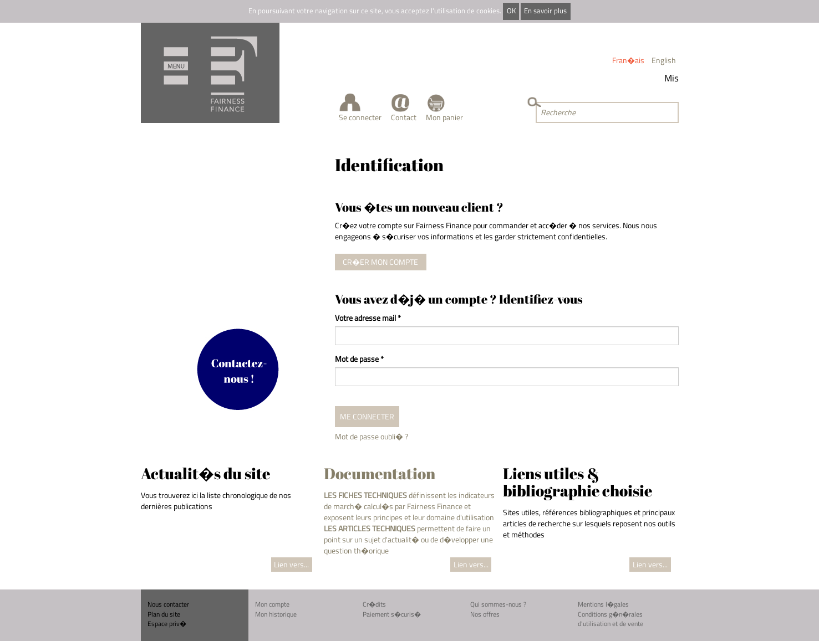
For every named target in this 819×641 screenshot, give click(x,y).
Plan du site (163, 614)
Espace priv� (166, 623)
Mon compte (272, 604)
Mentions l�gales (603, 604)
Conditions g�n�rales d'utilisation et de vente (610, 619)
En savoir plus (545, 11)
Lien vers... (291, 564)
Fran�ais (628, 60)
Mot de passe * (359, 359)
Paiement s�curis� (392, 614)
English (664, 60)
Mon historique (276, 614)
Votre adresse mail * (368, 318)
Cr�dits (374, 604)
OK (511, 11)
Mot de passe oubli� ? (371, 436)
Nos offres (485, 614)
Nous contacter (168, 604)
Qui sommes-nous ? (498, 604)
